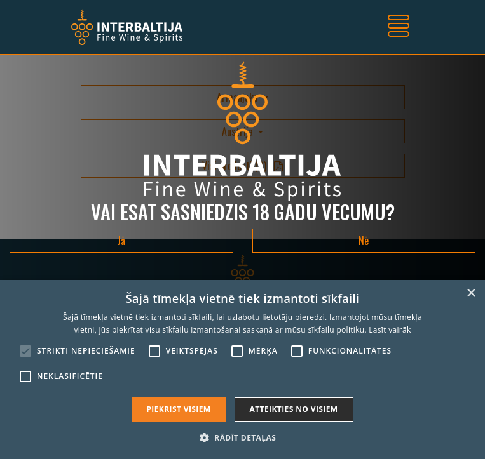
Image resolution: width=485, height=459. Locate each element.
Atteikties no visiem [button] (294, 409)
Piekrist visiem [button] (178, 409)
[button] (242, 437)
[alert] (242, 369)
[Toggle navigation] (398, 27)
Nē (364, 240)
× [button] (470, 293)
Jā (121, 240)
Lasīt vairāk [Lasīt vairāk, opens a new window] (390, 329)
